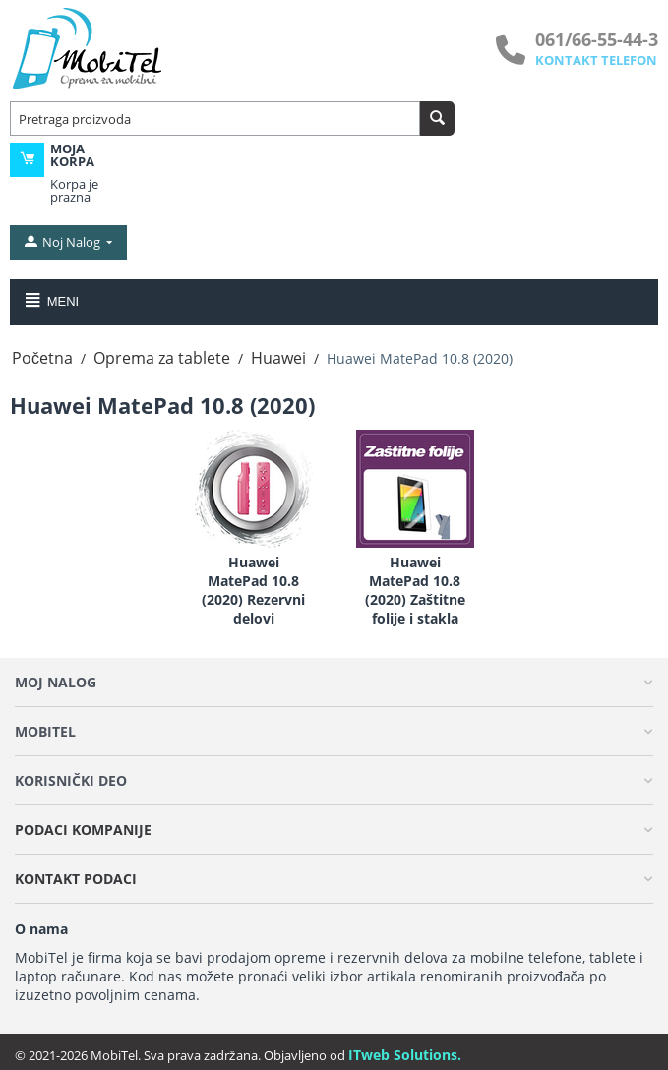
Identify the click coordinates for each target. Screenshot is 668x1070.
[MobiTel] (88, 47)
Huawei (278, 358)
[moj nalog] (67, 242)
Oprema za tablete (161, 358)
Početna (42, 358)
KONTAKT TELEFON (596, 60)
